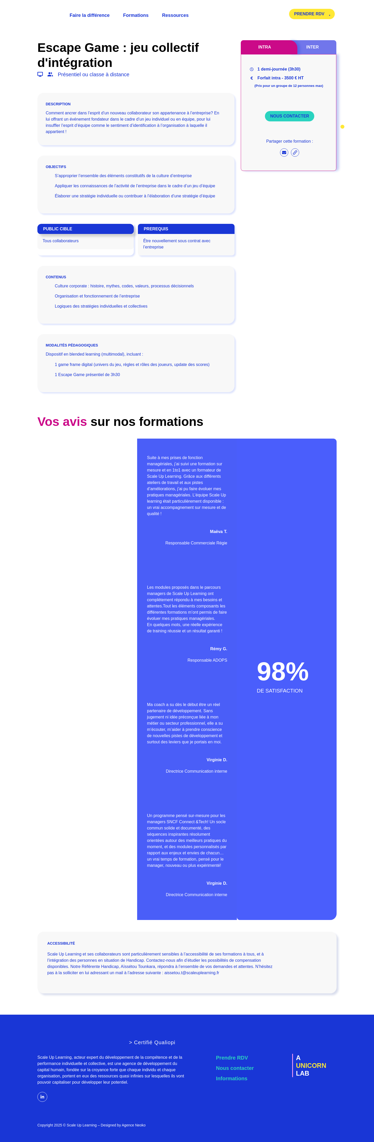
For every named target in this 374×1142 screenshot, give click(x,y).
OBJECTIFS (56, 167)
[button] (134, 104)
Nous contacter (235, 1068)
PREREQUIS (156, 229)
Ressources (175, 15)
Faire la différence (90, 15)
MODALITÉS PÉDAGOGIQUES (72, 345)
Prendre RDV (232, 1058)
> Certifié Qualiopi (152, 1042)
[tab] (265, 47)
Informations (232, 1078)
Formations (136, 15)
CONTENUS (56, 277)
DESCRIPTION (58, 104)
